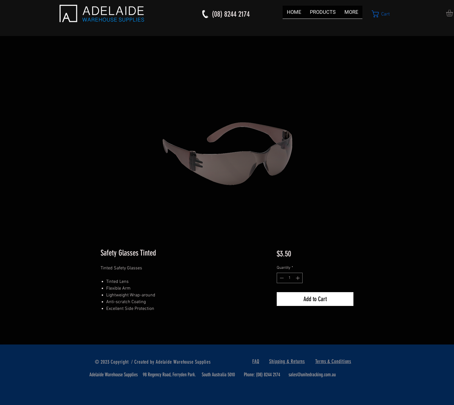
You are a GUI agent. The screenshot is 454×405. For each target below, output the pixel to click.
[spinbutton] (290, 278)
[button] (385, 13)
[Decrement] (281, 278)
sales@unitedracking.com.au (312, 375)
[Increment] (298, 278)
